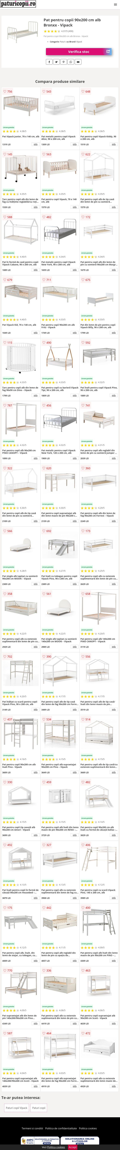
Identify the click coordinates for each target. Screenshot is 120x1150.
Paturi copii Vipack (16, 1108)
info (36, 144)
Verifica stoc (90, 51)
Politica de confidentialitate (61, 1128)
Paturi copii (38, 1108)
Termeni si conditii (32, 1128)
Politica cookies (88, 1128)
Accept (73, 1147)
